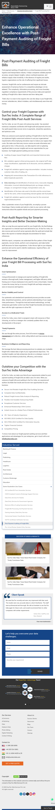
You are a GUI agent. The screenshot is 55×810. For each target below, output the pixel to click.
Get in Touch (48, 808)
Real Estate (7, 470)
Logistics (6, 466)
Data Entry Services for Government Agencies (19, 501)
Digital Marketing (7, 733)
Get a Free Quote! (12, 763)
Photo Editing (6, 730)
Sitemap (29, 733)
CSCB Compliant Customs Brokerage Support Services (21, 494)
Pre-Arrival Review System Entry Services (17, 527)
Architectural (7, 474)
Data (3, 724)
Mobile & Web (6, 727)
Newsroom (30, 721)
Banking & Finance (9, 449)
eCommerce (5, 718)
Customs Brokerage (10, 478)
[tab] (27, 449)
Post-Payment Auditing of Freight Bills (17, 523)
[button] (49, 486)
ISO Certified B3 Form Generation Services (18, 490)
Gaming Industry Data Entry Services (16, 512)
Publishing (6, 457)
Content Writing (7, 736)
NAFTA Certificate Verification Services (17, 520)
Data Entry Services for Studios (14, 498)
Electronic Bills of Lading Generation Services (18, 505)
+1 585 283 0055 (9, 746)
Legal (5, 453)
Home (3, 11)
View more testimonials (44, 621)
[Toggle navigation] (48, 7)
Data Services (10, 11)
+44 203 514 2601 (10, 749)
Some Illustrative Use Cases (12, 486)
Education (6, 482)
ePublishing (5, 721)
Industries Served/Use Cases (24, 11)
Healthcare (7, 461)
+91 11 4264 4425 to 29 (12, 753)
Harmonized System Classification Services (18, 516)
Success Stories (32, 718)
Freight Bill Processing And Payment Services (19, 509)
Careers (29, 730)
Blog (28, 724)
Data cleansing (9, 183)
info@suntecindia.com (9, 439)
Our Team (30, 727)
